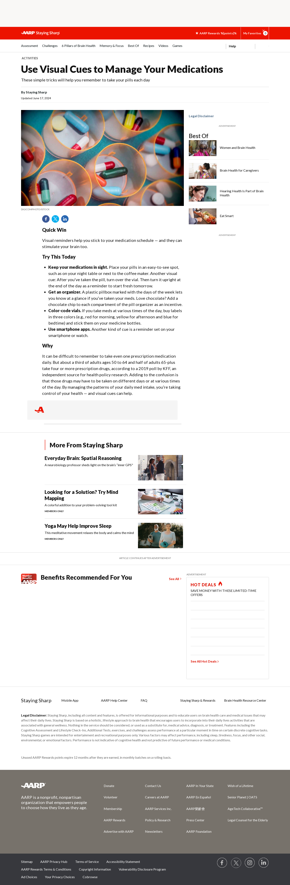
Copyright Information (95, 869)
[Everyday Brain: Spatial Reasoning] (115, 467)
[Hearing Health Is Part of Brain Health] (229, 194)
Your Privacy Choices (60, 877)
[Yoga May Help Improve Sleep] (115, 535)
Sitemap (27, 862)
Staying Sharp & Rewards (197, 700)
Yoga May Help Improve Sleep (78, 526)
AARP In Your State (200, 786)
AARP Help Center (114, 700)
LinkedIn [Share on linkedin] (66, 220)
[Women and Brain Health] (229, 148)
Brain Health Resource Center (245, 700)
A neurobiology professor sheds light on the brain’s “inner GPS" (89, 465)
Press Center (195, 820)
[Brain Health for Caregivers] (229, 171)
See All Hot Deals (204, 661)
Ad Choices (29, 877)
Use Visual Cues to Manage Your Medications (122, 69)
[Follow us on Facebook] (222, 863)
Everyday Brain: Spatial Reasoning (83, 458)
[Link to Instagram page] (250, 863)
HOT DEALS (203, 584)
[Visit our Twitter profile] (236, 863)
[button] (264, 31)
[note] (102, 209)
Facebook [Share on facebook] (47, 220)
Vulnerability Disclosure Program (142, 869)
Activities (30, 58)
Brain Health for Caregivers (239, 170)
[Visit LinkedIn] (264, 863)
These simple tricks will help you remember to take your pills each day (85, 79)
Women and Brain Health (237, 147)
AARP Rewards (114, 820)
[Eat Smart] (229, 216)
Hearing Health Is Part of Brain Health (242, 193)
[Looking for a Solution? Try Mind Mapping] (115, 501)
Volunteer (111, 797)
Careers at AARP (157, 797)
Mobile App (69, 700)
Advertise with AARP (119, 831)
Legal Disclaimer (201, 116)
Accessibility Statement (123, 862)
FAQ (144, 700)
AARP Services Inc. (158, 809)
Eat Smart (227, 216)
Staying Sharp (36, 700)
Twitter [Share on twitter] (57, 220)
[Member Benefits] (31, 578)
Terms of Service (87, 862)
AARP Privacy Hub (53, 862)
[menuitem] (29, 48)
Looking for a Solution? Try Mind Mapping (81, 495)
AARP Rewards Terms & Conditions (46, 869)
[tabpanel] (247, 45)
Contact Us (153, 786)
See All (174, 579)
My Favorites (254, 33)
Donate (109, 786)
